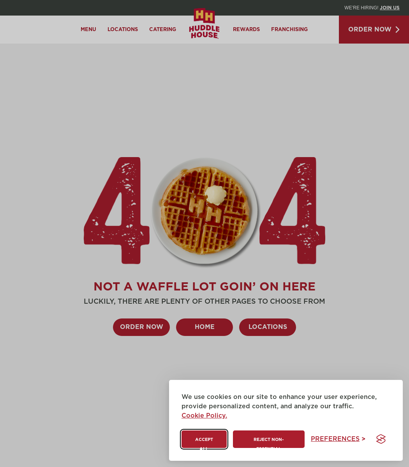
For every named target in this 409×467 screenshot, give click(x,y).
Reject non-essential (269, 442)
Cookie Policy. (204, 416)
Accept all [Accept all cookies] (204, 442)
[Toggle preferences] (338, 439)
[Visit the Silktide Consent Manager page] (381, 439)
